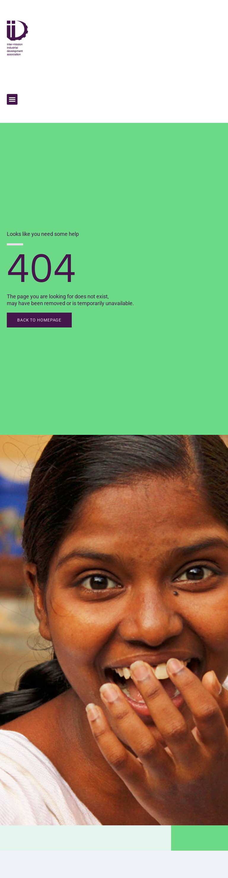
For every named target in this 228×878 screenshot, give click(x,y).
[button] (12, 99)
